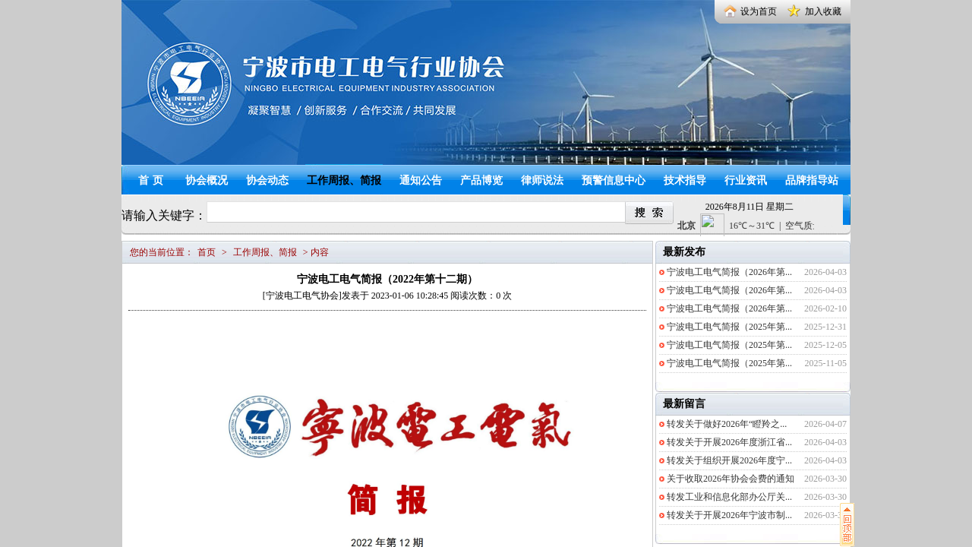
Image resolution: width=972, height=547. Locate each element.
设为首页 (758, 11)
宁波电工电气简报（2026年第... (729, 272)
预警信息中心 (613, 180)
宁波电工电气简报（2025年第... (729, 326)
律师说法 (542, 180)
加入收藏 (823, 11)
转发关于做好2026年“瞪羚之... (727, 424)
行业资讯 (745, 180)
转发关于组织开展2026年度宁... (729, 460)
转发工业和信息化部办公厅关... (729, 497)
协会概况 (206, 180)
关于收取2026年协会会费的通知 (730, 478)
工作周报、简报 (344, 180)
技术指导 (685, 180)
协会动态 (267, 180)
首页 (152, 180)
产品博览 (481, 180)
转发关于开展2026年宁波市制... (729, 515)
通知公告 (420, 180)
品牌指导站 (811, 180)
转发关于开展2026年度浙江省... (729, 442)
